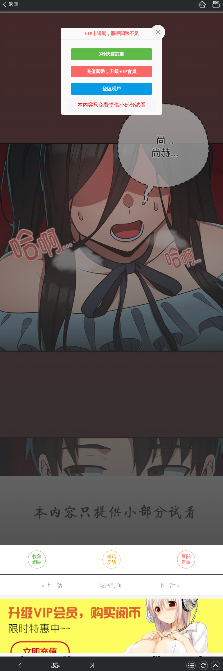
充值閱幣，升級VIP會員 (111, 71)
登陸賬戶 (111, 88)
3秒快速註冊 (111, 54)
